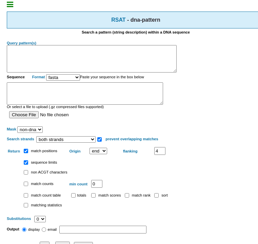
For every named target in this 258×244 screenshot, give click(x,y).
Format (38, 82)
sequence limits (40, 171)
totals (78, 204)
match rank (138, 204)
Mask (11, 139)
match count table (42, 204)
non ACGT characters (45, 181)
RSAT (118, 20)
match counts (39, 193)
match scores (106, 204)
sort (161, 204)
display (31, 239)
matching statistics (43, 214)
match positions (40, 160)
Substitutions (19, 228)
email (49, 239)
